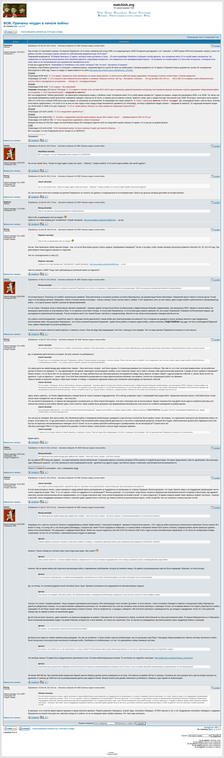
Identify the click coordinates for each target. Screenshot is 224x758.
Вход (147, 16)
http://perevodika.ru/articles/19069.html (100, 220)
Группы (133, 13)
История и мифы (56, 32)
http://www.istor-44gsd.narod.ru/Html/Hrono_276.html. (111, 70)
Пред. (15, 26)
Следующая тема (212, 37)
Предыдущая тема (195, 37)
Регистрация (145, 13)
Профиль (103, 16)
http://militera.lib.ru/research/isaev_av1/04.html (174, 658)
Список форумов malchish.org (33, 32)
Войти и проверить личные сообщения (125, 16)
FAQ (100, 13)
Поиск (108, 13)
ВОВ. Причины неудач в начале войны (36, 23)
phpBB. (115, 754)
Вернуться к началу (12, 140)
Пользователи (120, 13)
